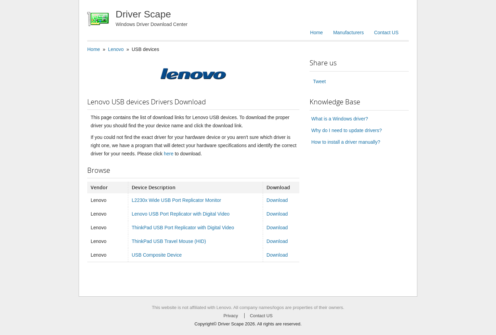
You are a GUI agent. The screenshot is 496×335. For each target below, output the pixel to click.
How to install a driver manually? (345, 142)
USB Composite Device (157, 255)
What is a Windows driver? (339, 118)
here (168, 153)
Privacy (230, 315)
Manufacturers (348, 32)
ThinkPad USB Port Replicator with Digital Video (183, 227)
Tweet (319, 81)
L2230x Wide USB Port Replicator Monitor (176, 200)
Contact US (386, 32)
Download (277, 200)
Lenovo (116, 49)
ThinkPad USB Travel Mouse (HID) (169, 241)
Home (316, 32)
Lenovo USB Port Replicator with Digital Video (181, 214)
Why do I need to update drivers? (346, 130)
